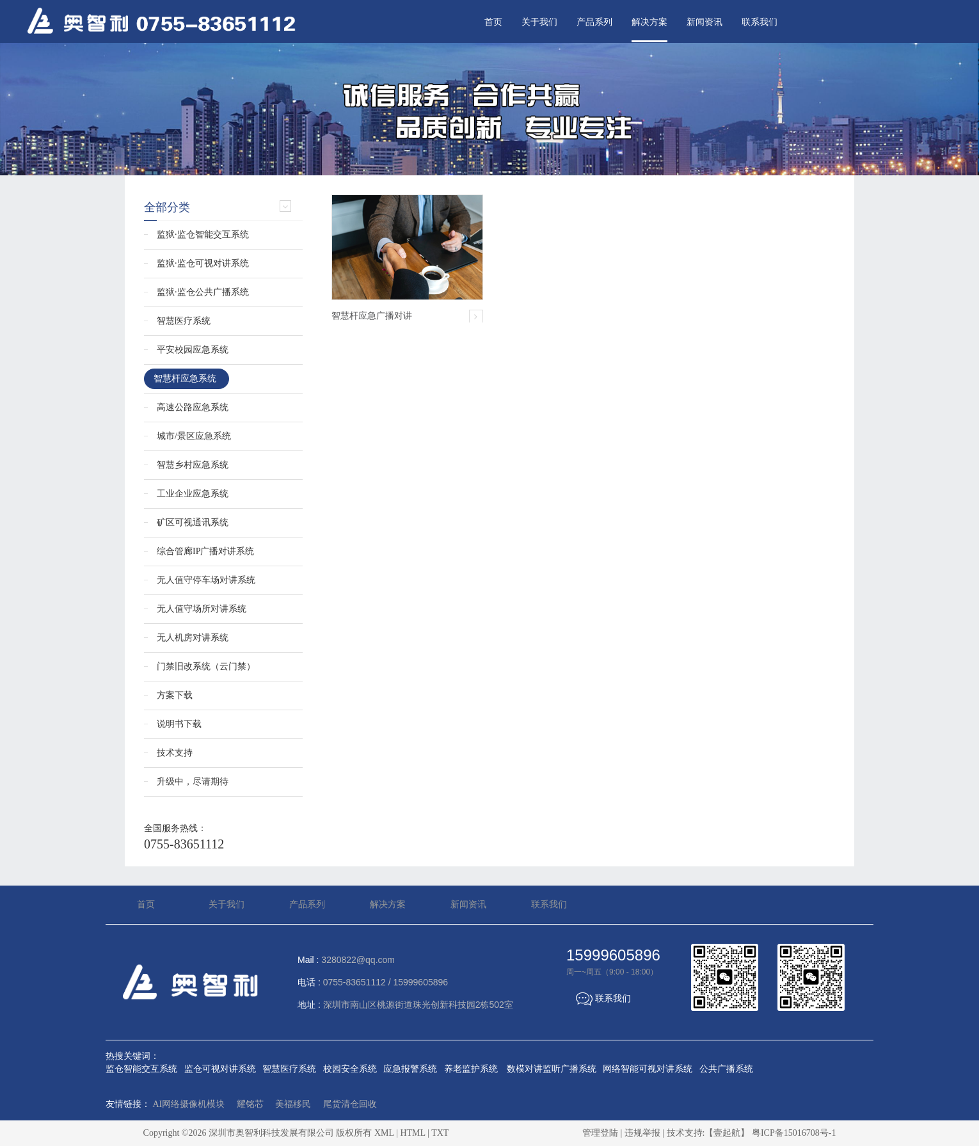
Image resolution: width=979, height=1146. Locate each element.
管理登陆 (600, 1133)
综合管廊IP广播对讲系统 (205, 551)
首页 (493, 22)
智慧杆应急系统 (185, 378)
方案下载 (175, 695)
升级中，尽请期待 (192, 781)
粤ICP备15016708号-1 (794, 1133)
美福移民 (293, 1104)
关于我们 (539, 22)
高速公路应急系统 (192, 407)
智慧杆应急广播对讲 (371, 316)
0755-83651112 (184, 844)
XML (384, 1133)
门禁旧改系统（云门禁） (206, 666)
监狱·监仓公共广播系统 (203, 292)
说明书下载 (179, 724)
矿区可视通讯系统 (192, 522)
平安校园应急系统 (192, 349)
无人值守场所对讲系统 (201, 609)
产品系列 (594, 22)
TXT (440, 1133)
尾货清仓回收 (350, 1104)
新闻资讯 (704, 22)
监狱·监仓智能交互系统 (203, 234)
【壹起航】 (726, 1133)
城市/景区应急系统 (194, 436)
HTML (412, 1133)
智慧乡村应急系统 (192, 465)
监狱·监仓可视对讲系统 (203, 263)
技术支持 (175, 753)
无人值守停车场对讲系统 (206, 580)
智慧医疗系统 (184, 321)
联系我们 (759, 22)
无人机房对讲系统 (192, 637)
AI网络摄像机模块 (189, 1104)
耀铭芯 (250, 1104)
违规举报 (642, 1133)
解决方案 (649, 22)
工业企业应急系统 (192, 493)
